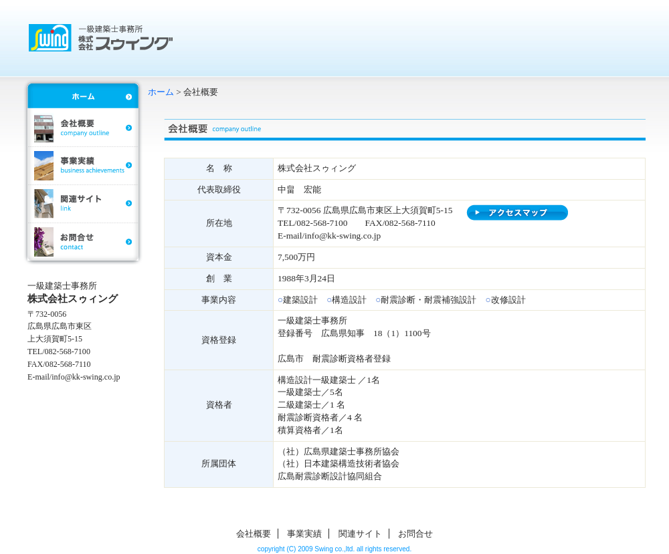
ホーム (161, 92)
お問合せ (415, 534)
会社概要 (253, 534)
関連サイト (360, 534)
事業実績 (304, 534)
